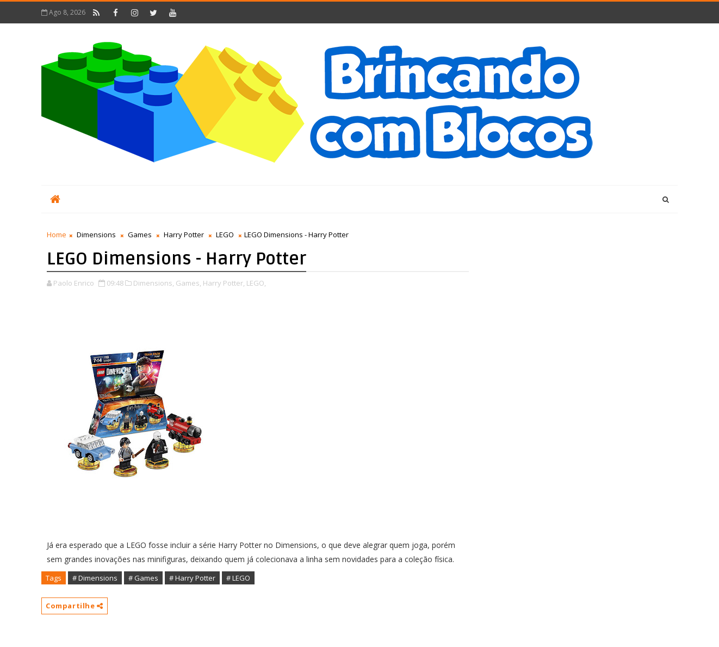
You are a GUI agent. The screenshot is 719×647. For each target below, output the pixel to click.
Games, (188, 283)
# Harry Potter (192, 578)
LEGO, (256, 283)
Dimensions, (153, 283)
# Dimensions (94, 578)
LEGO (225, 234)
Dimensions (96, 234)
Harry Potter (184, 234)
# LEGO (238, 578)
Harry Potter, (224, 283)
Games (140, 234)
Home (56, 234)
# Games (143, 578)
